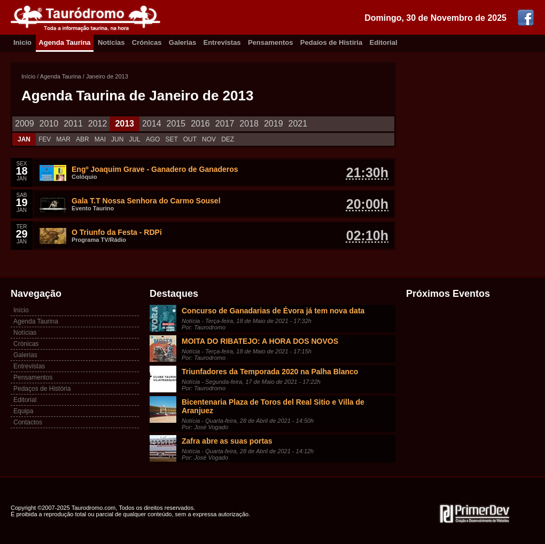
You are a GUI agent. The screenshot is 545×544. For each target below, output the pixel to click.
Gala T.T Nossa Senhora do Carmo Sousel (146, 200)
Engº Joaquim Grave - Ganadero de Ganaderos (155, 169)
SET (171, 139)
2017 (225, 123)
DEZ (227, 139)
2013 (124, 123)
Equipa (23, 411)
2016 (200, 123)
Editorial (384, 42)
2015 (176, 123)
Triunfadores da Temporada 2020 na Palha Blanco (270, 371)
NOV (209, 139)
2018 (249, 123)
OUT (190, 139)
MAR (63, 139)
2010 (49, 123)
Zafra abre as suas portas (227, 441)
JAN (24, 139)
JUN (117, 139)
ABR (82, 139)
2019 (273, 123)
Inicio (22, 42)
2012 (97, 123)
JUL (134, 139)
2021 (298, 123)
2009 (24, 123)
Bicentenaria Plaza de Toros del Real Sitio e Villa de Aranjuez (273, 406)
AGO (153, 139)
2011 (73, 123)
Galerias (182, 42)
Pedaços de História (42, 388)
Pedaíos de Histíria (331, 42)
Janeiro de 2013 (107, 76)
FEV (44, 139)
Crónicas (147, 42)
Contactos (27, 422)
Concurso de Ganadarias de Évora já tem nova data (273, 310)
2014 (151, 123)
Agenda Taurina (64, 42)
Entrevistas (222, 42)
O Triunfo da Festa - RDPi (117, 232)
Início (28, 76)
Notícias (111, 42)
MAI (100, 139)
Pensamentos (270, 42)
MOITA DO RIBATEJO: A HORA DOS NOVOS (260, 341)
